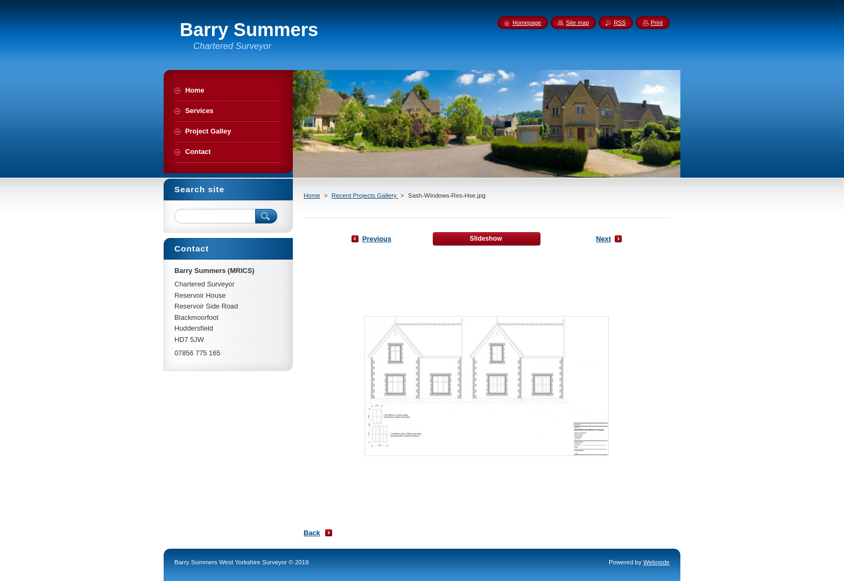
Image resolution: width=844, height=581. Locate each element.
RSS (619, 22)
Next (603, 239)
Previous (376, 239)
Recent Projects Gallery (365, 195)
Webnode (656, 562)
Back (312, 533)
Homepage (526, 22)
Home (312, 195)
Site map (577, 22)
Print (657, 22)
